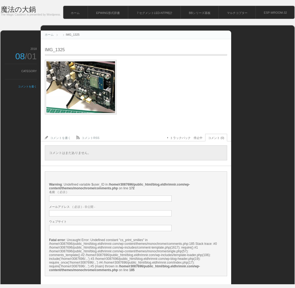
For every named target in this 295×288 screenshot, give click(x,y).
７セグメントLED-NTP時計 (154, 12)
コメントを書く (27, 86)
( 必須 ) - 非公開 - (72, 206)
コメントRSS (90, 137)
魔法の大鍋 (18, 9)
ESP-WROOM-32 (275, 12)
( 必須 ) (58, 192)
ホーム (75, 12)
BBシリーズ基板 (200, 12)
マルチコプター (237, 12)
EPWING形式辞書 (108, 12)
